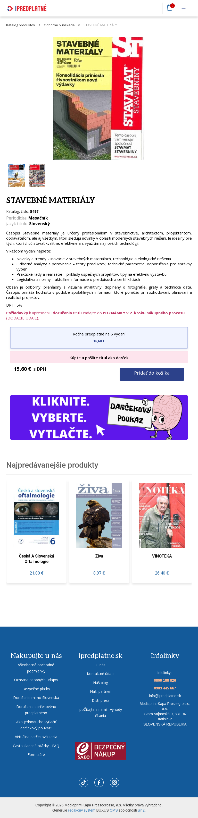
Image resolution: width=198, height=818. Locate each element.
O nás (100, 664)
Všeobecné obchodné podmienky (36, 667)
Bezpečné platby (36, 688)
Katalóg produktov (20, 25)
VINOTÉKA (162, 556)
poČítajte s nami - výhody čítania (100, 712)
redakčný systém (81, 810)
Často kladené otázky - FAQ (36, 745)
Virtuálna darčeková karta (36, 736)
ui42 (141, 810)
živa (99, 556)
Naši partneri (100, 691)
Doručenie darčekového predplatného (36, 709)
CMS (114, 810)
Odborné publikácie (59, 25)
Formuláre (36, 754)
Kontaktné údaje (100, 673)
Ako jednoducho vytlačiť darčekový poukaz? (36, 724)
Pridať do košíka (152, 373)
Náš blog (100, 682)
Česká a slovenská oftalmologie (36, 559)
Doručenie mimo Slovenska (36, 697)
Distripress (101, 700)
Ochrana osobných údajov (36, 679)
